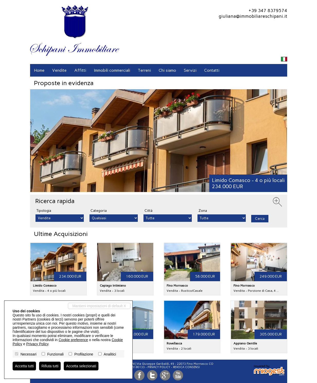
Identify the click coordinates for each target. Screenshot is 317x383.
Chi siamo (167, 70)
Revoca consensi (186, 367)
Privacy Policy (159, 367)
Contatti (211, 70)
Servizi (190, 70)
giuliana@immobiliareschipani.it (253, 16)
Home (39, 70)
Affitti (80, 70)
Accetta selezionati (81, 366)
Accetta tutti (24, 366)
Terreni (144, 70)
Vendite (59, 70)
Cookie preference (73, 340)
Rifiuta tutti (49, 366)
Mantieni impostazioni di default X (99, 306)
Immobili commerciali (112, 70)
